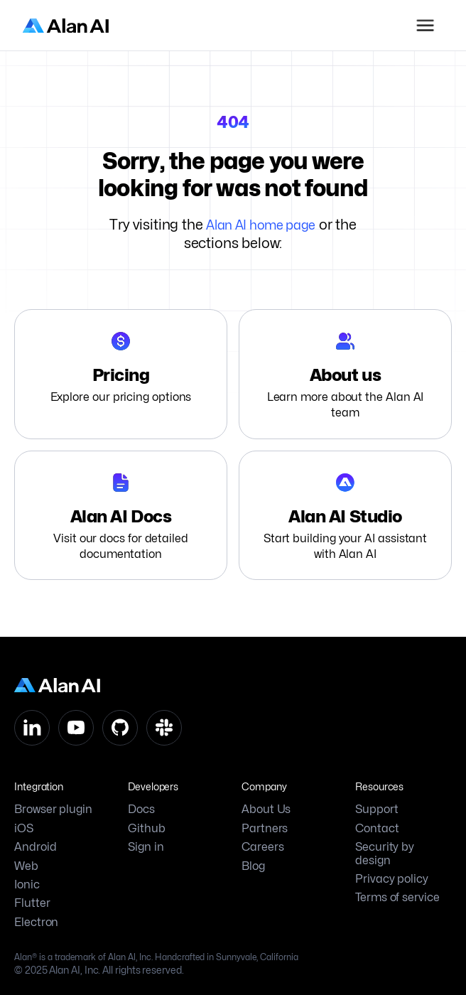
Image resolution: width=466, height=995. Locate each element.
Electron (36, 922)
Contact (377, 828)
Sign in (145, 847)
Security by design (384, 853)
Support (376, 809)
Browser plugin (53, 809)
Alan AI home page (260, 224)
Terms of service (397, 897)
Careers (262, 847)
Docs (141, 809)
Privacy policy (391, 879)
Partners (265, 828)
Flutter (32, 903)
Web (26, 866)
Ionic (27, 884)
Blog (253, 866)
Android (35, 847)
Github (147, 828)
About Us (266, 809)
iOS (23, 828)
